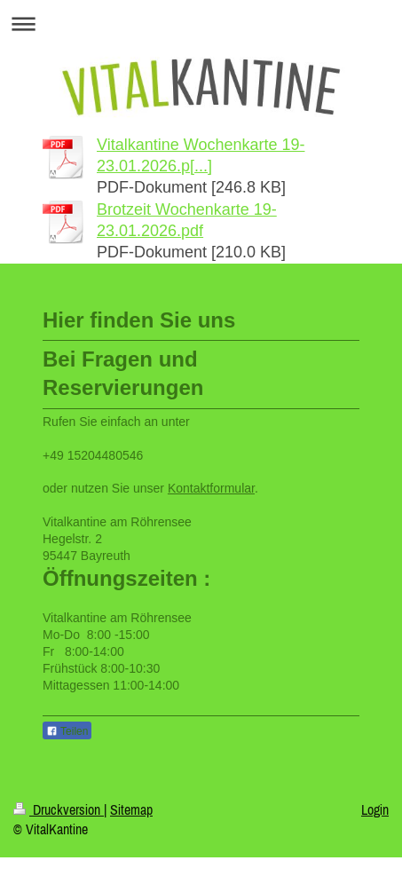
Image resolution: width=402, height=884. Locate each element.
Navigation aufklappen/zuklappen (201, 23)
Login (375, 809)
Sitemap (131, 809)
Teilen (67, 731)
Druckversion (58, 809)
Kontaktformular (211, 488)
